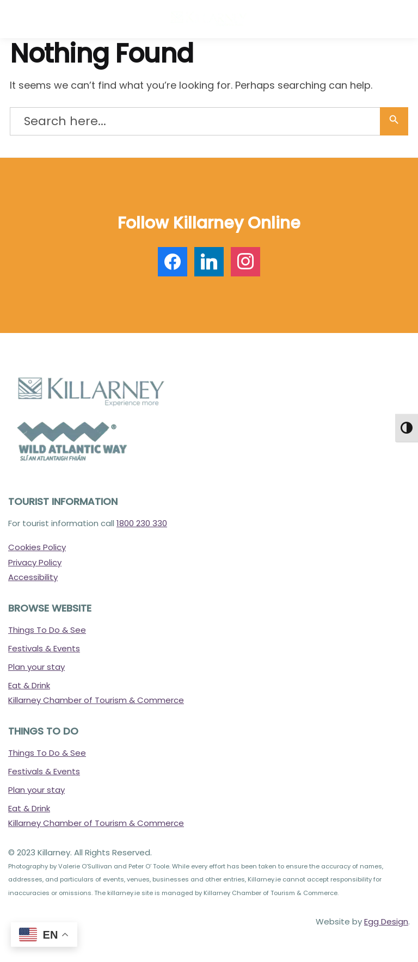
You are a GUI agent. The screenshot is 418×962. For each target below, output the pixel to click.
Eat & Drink (29, 685)
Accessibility (33, 577)
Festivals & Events (44, 648)
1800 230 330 (141, 523)
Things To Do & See (47, 630)
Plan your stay (36, 667)
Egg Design (386, 921)
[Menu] (24, 19)
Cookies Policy (37, 547)
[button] (401, 21)
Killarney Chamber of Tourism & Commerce (96, 700)
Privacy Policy (35, 562)
